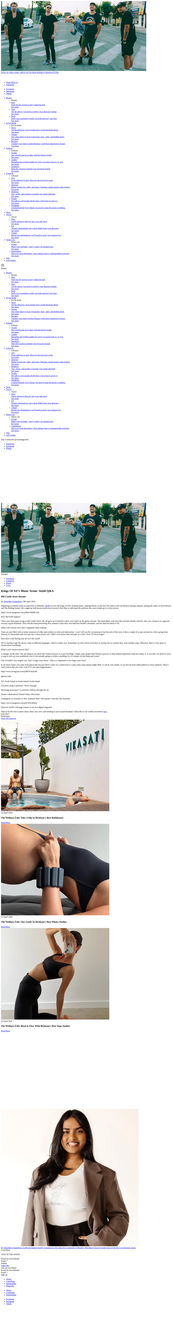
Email (8, 583)
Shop (8, 212)
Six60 (47, 606)
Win (8, 258)
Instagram (10, 91)
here (105, 711)
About (8, 1279)
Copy (8, 585)
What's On (10, 240)
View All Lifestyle (8, 718)
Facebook (10, 89)
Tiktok (8, 94)
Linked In (10, 581)
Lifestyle (9, 173)
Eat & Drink (11, 123)
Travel (8, 215)
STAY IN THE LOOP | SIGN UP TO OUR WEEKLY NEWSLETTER (30, 72)
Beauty (9, 98)
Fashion (9, 148)
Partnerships (11, 1284)
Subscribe (10, 85)
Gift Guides (11, 260)
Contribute (10, 1281)
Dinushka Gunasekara (13, 601)
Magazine (10, 1286)
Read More (5, 822)
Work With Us (12, 82)
